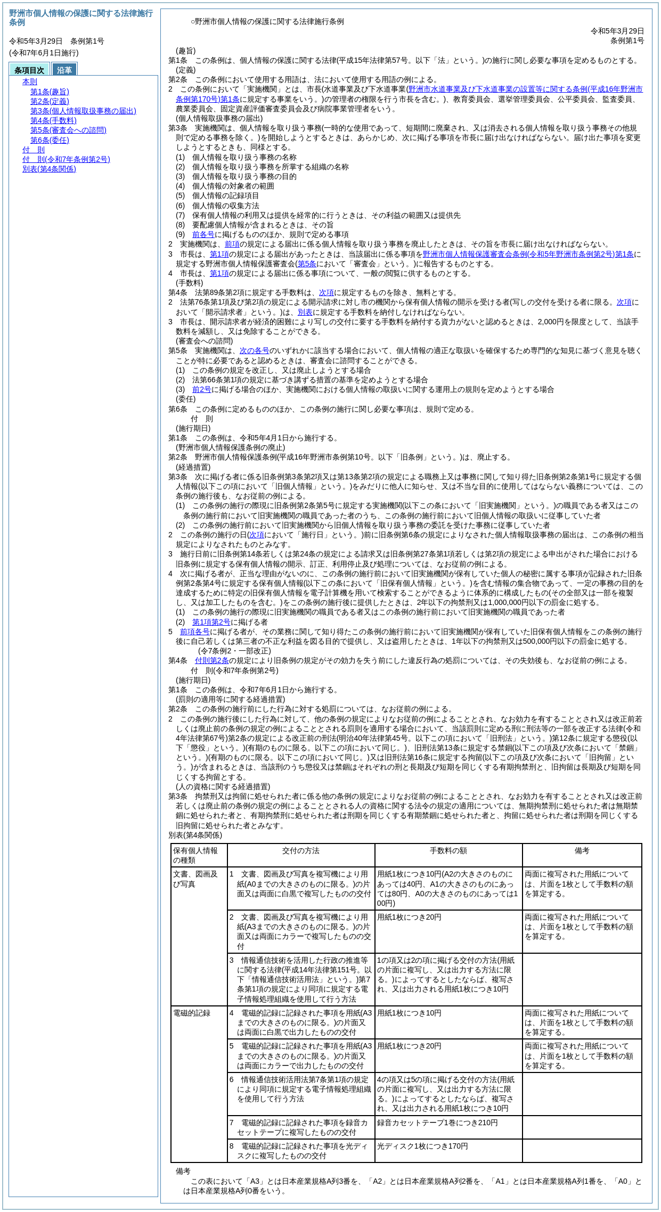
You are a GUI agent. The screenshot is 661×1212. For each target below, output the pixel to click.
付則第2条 (212, 660)
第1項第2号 (211, 622)
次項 (326, 292)
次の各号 (255, 350)
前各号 (203, 234)
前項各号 (195, 631)
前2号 (201, 389)
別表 (305, 312)
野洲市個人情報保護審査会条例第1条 (528, 254)
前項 (232, 244)
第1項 (219, 254)
